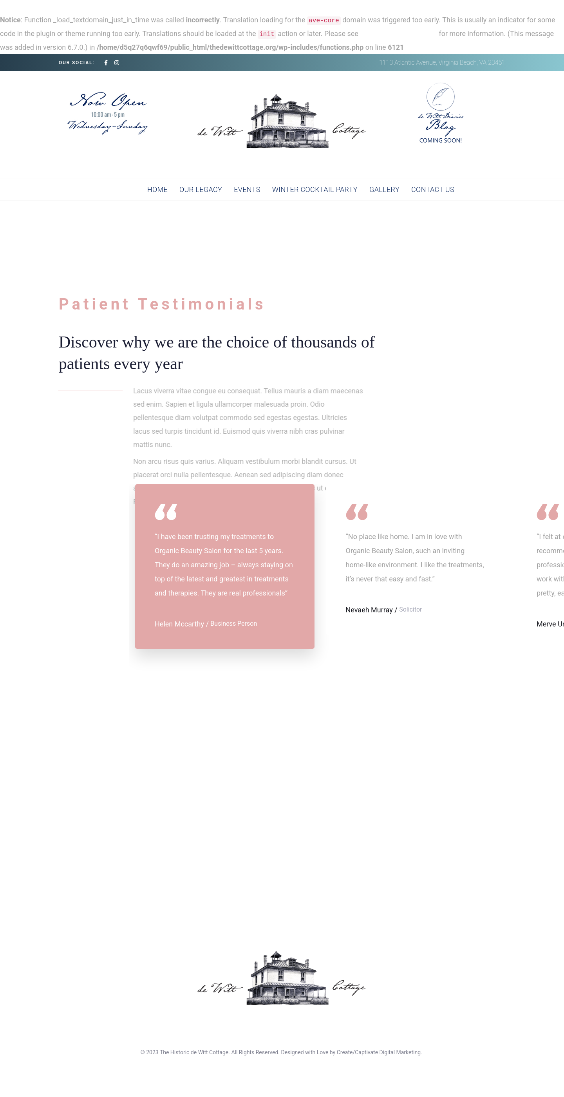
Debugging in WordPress (398, 33)
